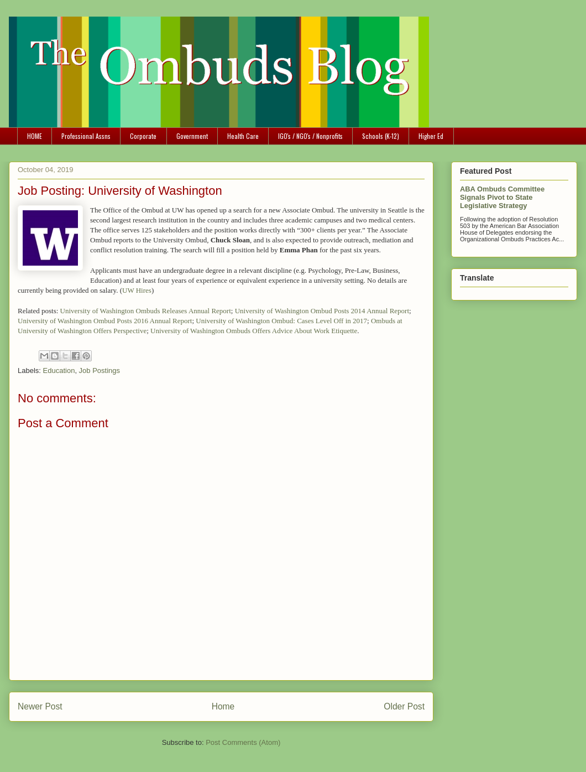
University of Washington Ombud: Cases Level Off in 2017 (281, 321)
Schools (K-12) (380, 136)
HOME (34, 136)
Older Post (404, 706)
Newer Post (40, 706)
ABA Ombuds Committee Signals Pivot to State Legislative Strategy (502, 197)
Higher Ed (430, 136)
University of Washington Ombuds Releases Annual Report (145, 311)
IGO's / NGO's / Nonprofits (310, 136)
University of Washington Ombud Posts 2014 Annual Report (322, 311)
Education (59, 370)
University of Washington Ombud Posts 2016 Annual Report (105, 321)
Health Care (243, 136)
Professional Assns (86, 136)
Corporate (143, 136)
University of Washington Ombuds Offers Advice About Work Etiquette (253, 331)
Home (223, 706)
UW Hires (136, 290)
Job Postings (99, 370)
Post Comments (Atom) (243, 742)
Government (192, 136)
